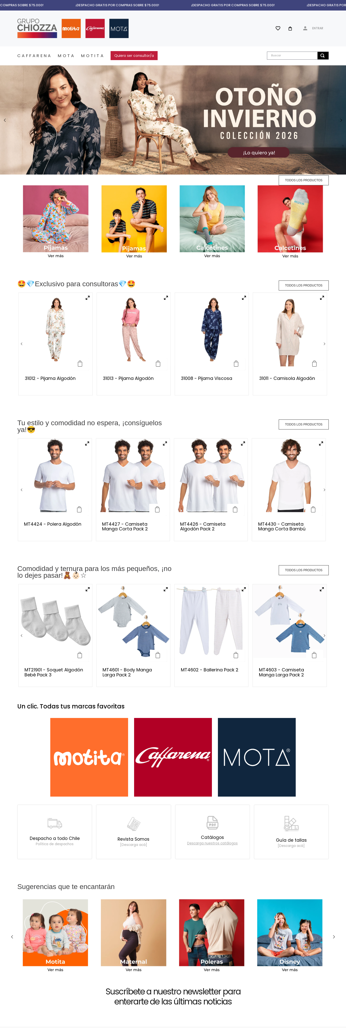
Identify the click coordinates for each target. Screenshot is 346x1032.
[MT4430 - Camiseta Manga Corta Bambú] (289, 454)
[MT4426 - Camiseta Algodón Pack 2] (211, 454)
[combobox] (297, 56)
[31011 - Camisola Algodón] (290, 344)
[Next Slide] (341, 120)
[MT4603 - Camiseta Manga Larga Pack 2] (289, 530)
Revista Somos (133, 698)
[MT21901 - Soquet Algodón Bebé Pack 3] (55, 530)
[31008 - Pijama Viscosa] (211, 344)
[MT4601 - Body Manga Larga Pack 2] (133, 530)
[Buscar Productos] (322, 55)
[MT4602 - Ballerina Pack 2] (211, 530)
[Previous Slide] (5, 120)
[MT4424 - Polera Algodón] (55, 454)
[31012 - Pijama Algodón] (55, 344)
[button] (88, 298)
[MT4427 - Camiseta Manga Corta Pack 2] (133, 454)
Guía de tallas (291, 699)
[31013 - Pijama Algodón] (133, 344)
